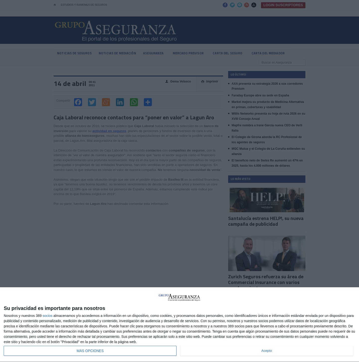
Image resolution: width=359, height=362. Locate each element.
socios (48, 315)
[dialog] (179, 325)
